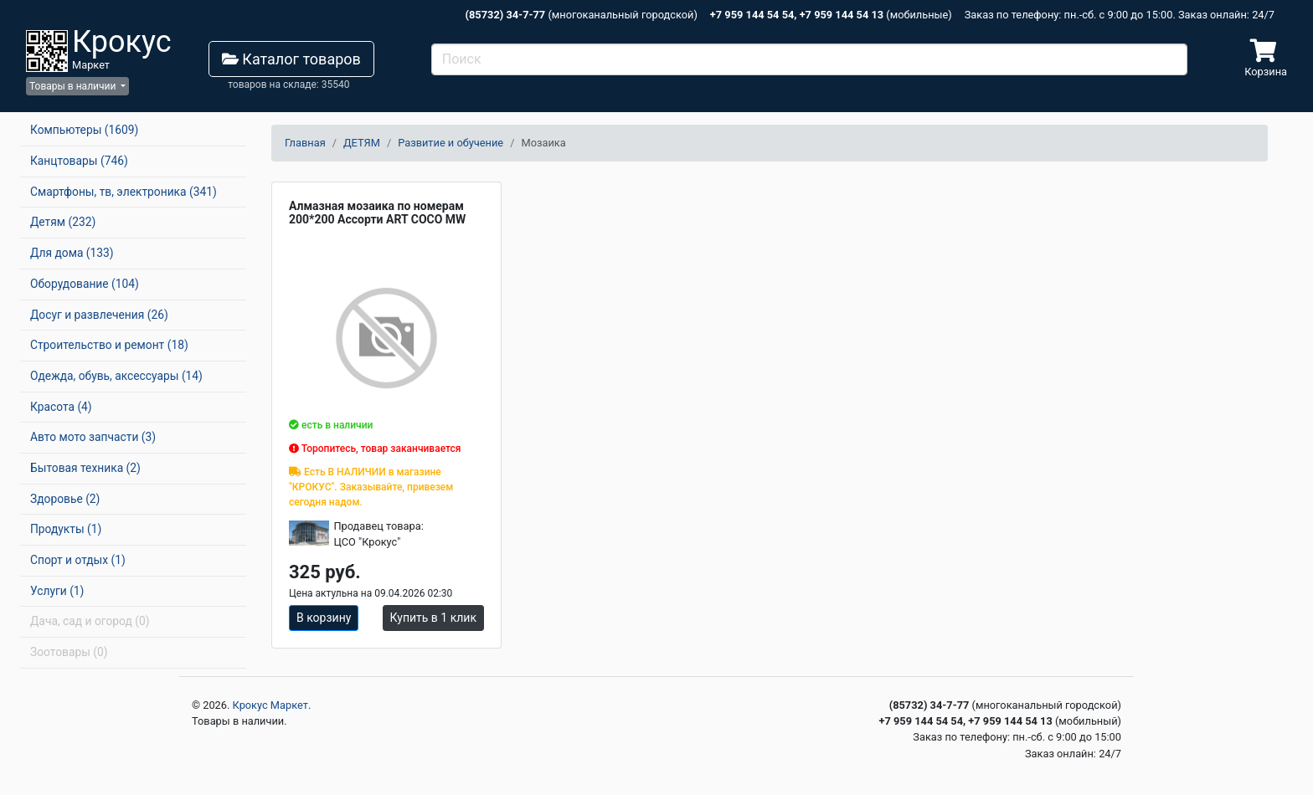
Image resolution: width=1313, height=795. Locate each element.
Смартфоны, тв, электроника (123, 191)
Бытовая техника (85, 467)
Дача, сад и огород (89, 621)
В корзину (323, 617)
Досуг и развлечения (99, 314)
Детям (62, 221)
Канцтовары (79, 160)
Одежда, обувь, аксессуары (116, 375)
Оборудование (84, 283)
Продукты (65, 529)
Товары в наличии (73, 86)
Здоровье (65, 498)
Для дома (72, 252)
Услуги (57, 591)
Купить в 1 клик (433, 617)
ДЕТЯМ (361, 142)
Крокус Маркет (270, 705)
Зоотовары (69, 652)
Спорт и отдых (78, 560)
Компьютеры (84, 129)
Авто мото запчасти (93, 437)
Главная (305, 142)
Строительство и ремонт (109, 344)
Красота (61, 406)
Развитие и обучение (450, 142)
